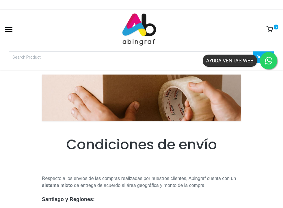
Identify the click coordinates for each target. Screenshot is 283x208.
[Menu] (9, 29)
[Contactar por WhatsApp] (268, 60)
